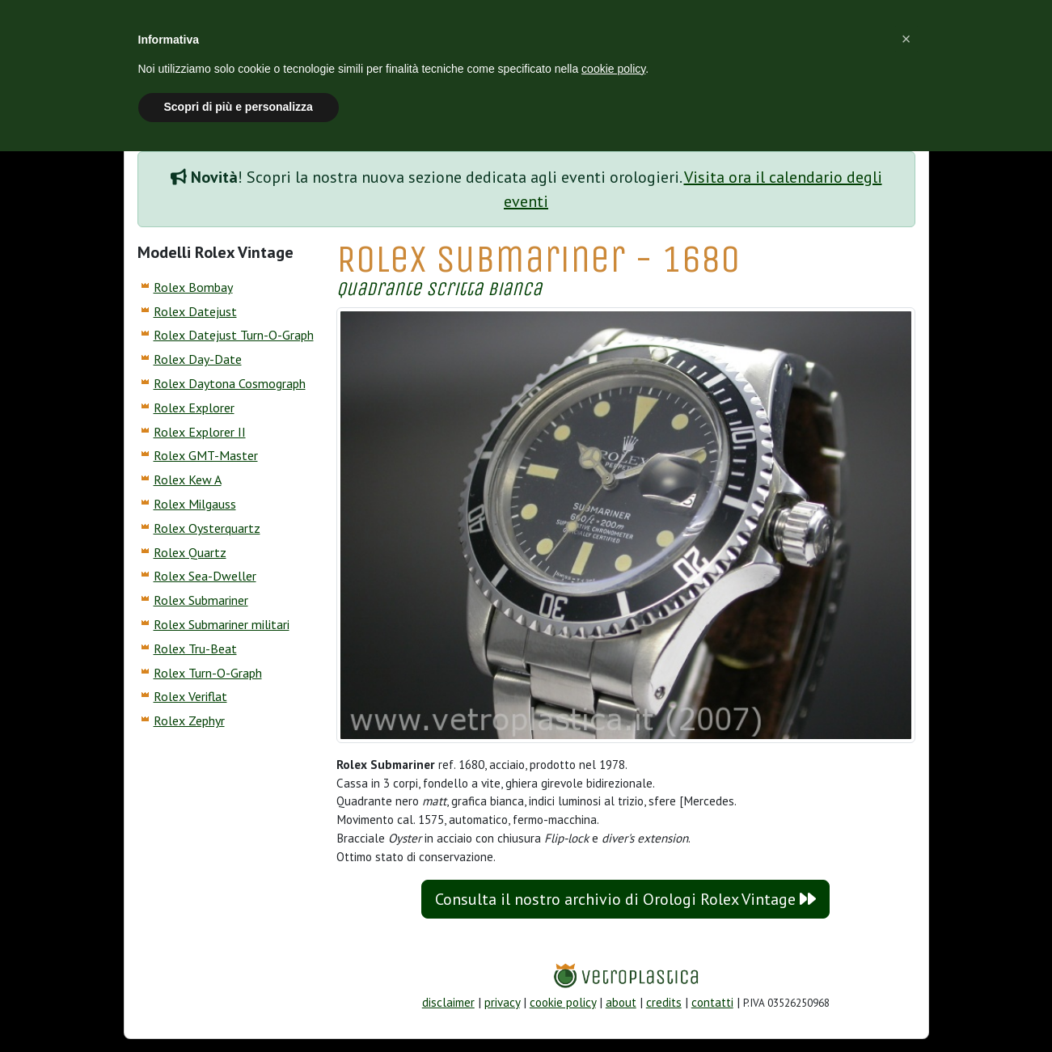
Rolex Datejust (195, 311)
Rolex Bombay (193, 287)
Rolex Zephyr (189, 720)
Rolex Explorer (194, 407)
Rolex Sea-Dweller (205, 576)
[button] (906, 39)
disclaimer (448, 1002)
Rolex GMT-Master (206, 455)
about (621, 1002)
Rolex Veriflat (190, 696)
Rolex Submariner (201, 600)
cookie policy (563, 1002)
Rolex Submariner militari (221, 624)
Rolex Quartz (190, 552)
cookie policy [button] (613, 68)
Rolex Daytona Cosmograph (230, 383)
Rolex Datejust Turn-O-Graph (234, 335)
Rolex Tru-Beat (195, 648)
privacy (502, 1002)
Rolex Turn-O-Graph (208, 673)
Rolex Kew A (188, 479)
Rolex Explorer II (200, 432)
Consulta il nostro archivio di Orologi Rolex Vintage (625, 899)
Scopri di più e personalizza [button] (238, 106)
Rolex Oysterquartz (207, 528)
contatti (712, 1002)
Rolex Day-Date (198, 359)
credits (664, 1002)
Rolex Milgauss (195, 504)
